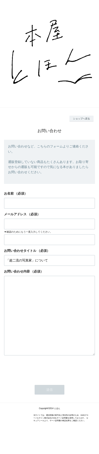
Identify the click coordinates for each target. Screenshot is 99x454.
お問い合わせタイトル (20, 250)
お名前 (9, 193)
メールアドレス (15, 214)
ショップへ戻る (81, 118)
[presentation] (34, 385)
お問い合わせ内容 (17, 271)
